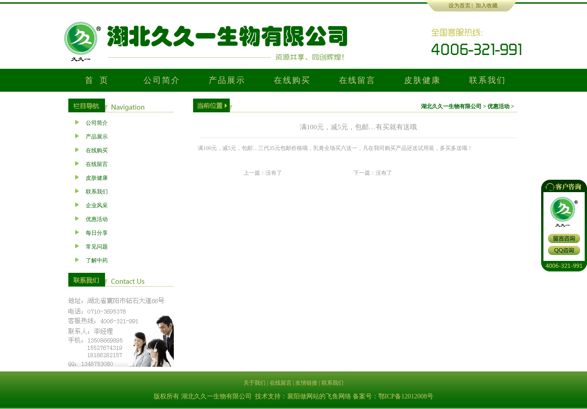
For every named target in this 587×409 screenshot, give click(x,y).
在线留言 (357, 80)
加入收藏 (487, 5)
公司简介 (162, 80)
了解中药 (97, 260)
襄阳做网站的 (306, 396)
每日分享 (97, 233)
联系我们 (487, 80)
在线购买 (292, 80)
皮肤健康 (422, 80)
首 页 (97, 80)
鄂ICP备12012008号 (405, 396)
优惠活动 (97, 219)
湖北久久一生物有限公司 (451, 106)
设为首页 (460, 5)
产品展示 (227, 80)
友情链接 (306, 383)
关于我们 (255, 383)
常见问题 (97, 246)
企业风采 (97, 205)
